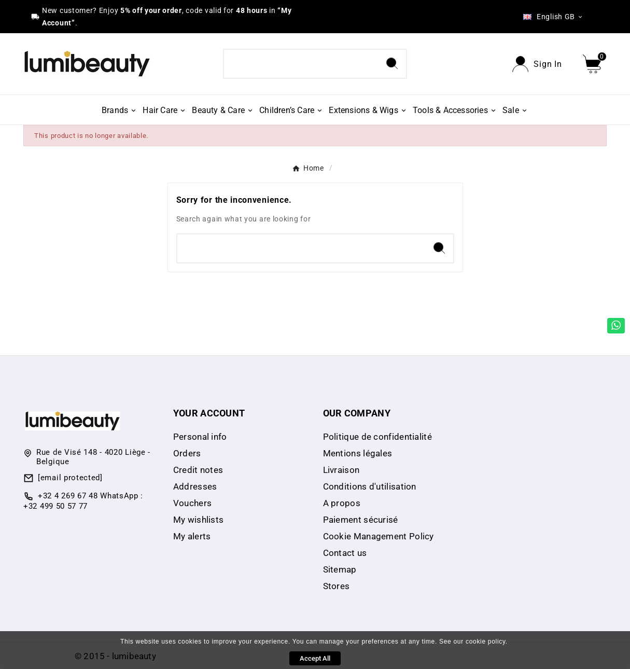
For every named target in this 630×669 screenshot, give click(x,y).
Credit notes (198, 470)
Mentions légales (358, 453)
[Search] (301, 64)
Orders (187, 453)
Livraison (341, 470)
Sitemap (340, 569)
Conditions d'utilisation (369, 486)
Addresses (195, 486)
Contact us (345, 553)
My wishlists (198, 519)
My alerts (192, 536)
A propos (341, 503)
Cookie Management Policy (378, 536)
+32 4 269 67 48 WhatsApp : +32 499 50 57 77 (83, 501)
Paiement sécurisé (360, 519)
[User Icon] (537, 64)
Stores (336, 586)
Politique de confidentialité (377, 436)
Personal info (200, 436)
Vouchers (192, 503)
